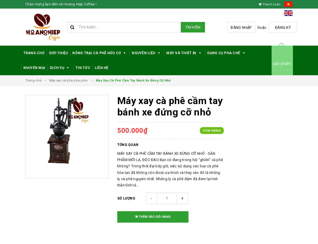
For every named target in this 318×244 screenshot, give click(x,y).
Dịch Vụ (60, 68)
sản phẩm (282, 63)
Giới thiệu (58, 53)
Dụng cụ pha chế (227, 53)
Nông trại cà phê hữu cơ (99, 53)
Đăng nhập (241, 27)
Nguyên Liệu (147, 53)
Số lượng (126, 198)
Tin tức (82, 68)
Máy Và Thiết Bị (184, 53)
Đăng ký (283, 27)
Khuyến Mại (34, 68)
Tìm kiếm (192, 27)
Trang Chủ (33, 53)
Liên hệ (101, 68)
